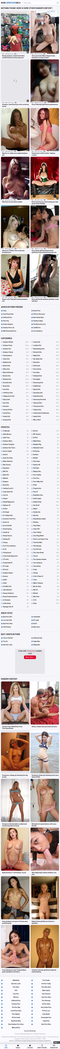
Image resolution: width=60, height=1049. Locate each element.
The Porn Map (16, 1007)
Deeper (16, 498)
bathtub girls (16, 362)
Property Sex (46, 488)
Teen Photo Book (8, 314)
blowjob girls (16, 379)
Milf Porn (16, 997)
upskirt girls (46, 416)
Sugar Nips (36, 641)
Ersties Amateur (8, 324)
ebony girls (16, 399)
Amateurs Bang (38, 321)
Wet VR (46, 590)
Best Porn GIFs (7, 617)
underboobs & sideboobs (46, 413)
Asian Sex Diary (16, 458)
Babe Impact (46, 990)
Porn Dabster (16, 1014)
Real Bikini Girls (46, 495)
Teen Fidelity (46, 532)
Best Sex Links (7, 645)
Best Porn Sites (8, 623)
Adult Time (16, 437)
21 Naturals (16, 431)
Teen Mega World (46, 535)
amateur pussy (16, 345)
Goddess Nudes (16, 573)
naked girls (46, 355)
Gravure (16, 576)
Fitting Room (16, 552)
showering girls (46, 382)
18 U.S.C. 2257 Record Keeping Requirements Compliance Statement (30, 1041)
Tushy (46, 569)
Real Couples (46, 498)
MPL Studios (46, 434)
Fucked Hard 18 (16, 563)
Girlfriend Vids (37, 638)
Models (18, 1047)
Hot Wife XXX (16, 586)
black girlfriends (16, 372)
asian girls (16, 359)
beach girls (16, 365)
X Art (46, 600)
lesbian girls (46, 345)
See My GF (46, 505)
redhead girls (46, 376)
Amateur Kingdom (16, 444)
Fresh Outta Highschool (16, 556)
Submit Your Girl (42, 1047)
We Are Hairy (46, 586)
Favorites (16, 406)
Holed (16, 583)
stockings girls (46, 393)
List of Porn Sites (16, 1010)
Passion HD (46, 464)
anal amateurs (16, 355)
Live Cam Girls (7, 620)
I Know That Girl (8, 638)
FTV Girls (16, 559)
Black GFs (16, 475)
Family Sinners (16, 535)
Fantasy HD (16, 539)
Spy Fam (46, 515)
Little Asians (16, 603)
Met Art (46, 431)
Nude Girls (10, 2)
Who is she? (46, 420)
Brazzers (16, 481)
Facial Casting (16, 529)
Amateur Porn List (8, 327)
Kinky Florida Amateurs (16, 596)
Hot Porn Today (46, 983)
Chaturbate (36, 617)
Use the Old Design (30, 1031)
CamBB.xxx (37, 327)
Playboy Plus (46, 471)
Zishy (4, 310)
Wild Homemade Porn (9, 331)
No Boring (46, 451)
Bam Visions (16, 464)
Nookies (46, 454)
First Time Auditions (16, 546)
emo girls (16, 403)
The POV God (46, 549)
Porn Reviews (46, 1000)
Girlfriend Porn (7, 317)
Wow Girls (46, 596)
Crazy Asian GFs (16, 492)
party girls (46, 362)
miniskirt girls (46, 352)
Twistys (46, 573)
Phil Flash (46, 468)
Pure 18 (46, 492)
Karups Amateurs (16, 593)
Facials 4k (16, 532)
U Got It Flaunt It (46, 576)
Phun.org (6, 321)
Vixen (46, 579)
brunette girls (16, 382)
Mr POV (46, 437)
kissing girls (16, 420)
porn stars (46, 372)
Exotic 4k (16, 522)
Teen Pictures (46, 994)
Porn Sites (16, 987)
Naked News (46, 441)
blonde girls (16, 376)
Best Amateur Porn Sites (15, 1024)
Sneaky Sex (46, 512)
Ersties (16, 508)
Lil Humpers (16, 600)
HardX (16, 579)
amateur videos (16, 352)
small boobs (46, 386)
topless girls (46, 409)
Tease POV (46, 529)
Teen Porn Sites (46, 997)
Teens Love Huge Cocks (46, 539)
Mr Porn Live (46, 1010)
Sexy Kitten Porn (46, 1007)
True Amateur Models (46, 559)
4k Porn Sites (46, 1004)
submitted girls (46, 396)
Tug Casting (46, 566)
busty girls (16, 386)
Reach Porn (36, 310)
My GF (35, 623)
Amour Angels (16, 451)
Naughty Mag (46, 444)
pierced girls (46, 369)
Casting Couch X (16, 488)
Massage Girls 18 (16, 607)
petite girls (46, 365)
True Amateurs (37, 331)
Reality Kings (46, 502)
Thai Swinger (46, 546)
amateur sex (16, 349)
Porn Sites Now (46, 987)
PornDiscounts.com (39, 324)
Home (6, 1047)
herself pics (16, 413)
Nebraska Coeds (46, 448)
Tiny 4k (46, 556)
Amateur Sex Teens (16, 448)
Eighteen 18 (16, 505)
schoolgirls (46, 379)
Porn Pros (46, 478)
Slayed (46, 508)
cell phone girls (16, 393)
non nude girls (46, 359)
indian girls (16, 416)
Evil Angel (16, 512)
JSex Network (16, 590)
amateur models (16, 342)
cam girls (16, 389)
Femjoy (16, 542)
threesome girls (46, 406)
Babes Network (16, 461)
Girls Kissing (7, 627)
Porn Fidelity (46, 475)
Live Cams (30, 1047)
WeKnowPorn (16, 1027)
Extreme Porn (16, 1004)
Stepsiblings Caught (46, 519)
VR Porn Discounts (39, 314)
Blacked (16, 478)
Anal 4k (16, 454)
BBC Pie (16, 471)
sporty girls (46, 389)
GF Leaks (16, 566)
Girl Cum (16, 569)
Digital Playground (16, 502)
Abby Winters (16, 434)
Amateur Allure (16, 441)
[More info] (28, 52)
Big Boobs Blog (16, 1021)
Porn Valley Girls (46, 481)
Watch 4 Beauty (46, 583)
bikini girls (16, 369)
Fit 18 (16, 549)
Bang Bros (16, 468)
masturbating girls (46, 349)
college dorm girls (16, 396)
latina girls (46, 342)
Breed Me (16, 485)
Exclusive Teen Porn (16, 519)
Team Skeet (46, 525)
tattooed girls (46, 403)
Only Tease (46, 461)
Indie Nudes (46, 1014)
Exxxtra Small (16, 525)
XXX (16, 990)
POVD (46, 485)
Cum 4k (16, 495)
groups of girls (16, 409)
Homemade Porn (46, 1017)
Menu (55, 1042)
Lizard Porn (46, 1021)
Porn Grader (46, 980)
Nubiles (46, 458)
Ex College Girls (16, 515)
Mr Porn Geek (16, 1017)
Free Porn (16, 994)
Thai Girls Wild (46, 542)
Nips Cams (36, 627)
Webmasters (54, 1047)
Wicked (46, 593)
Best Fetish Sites (38, 317)
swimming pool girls (46, 399)
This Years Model (46, 552)
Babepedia (36, 645)
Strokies (46, 522)
